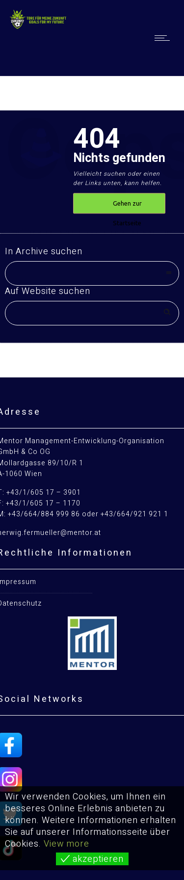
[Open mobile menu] (164, 38)
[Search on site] (92, 313)
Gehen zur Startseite (127, 207)
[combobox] (92, 273)
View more (66, 844)
